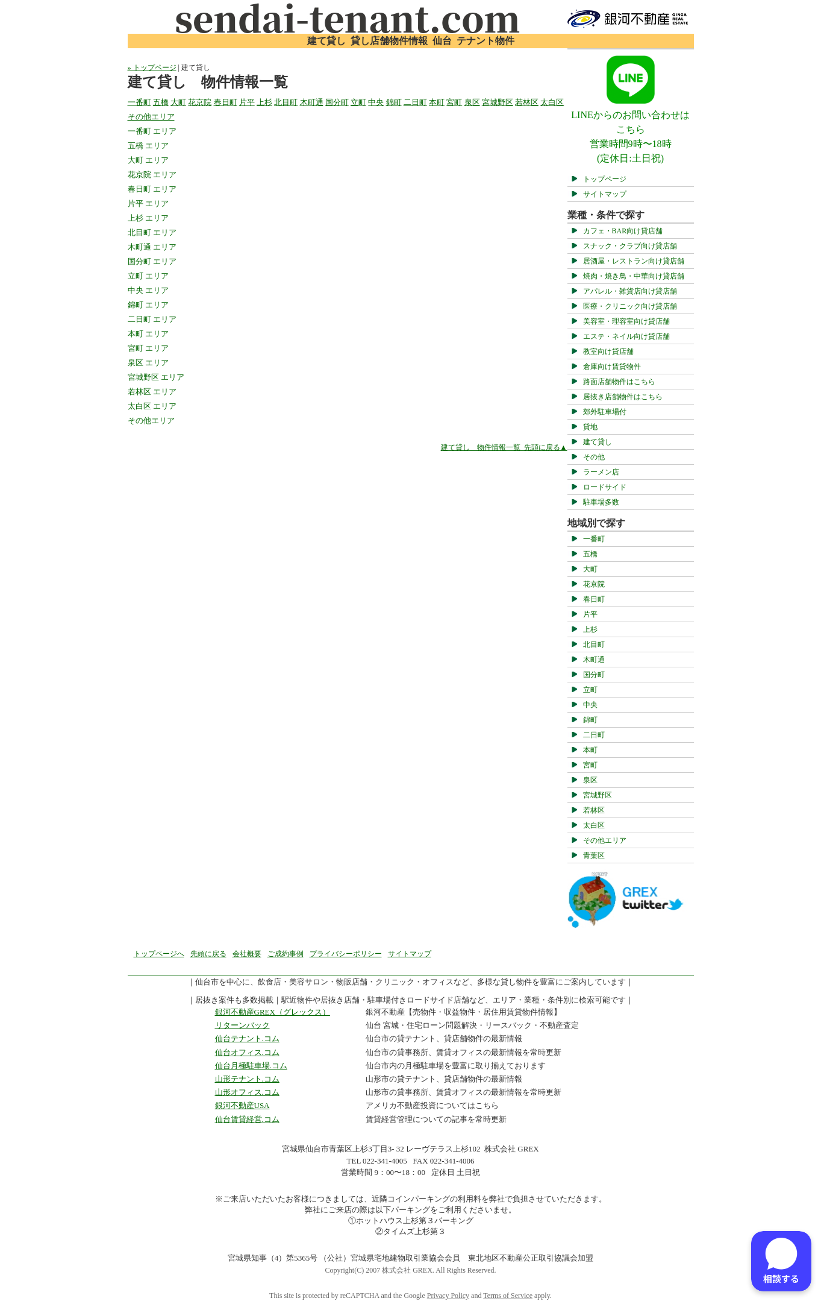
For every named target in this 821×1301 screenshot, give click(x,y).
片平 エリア (148, 203)
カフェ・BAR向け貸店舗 (623, 231)
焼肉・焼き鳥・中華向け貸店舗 (633, 276)
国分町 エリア (152, 261)
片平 (590, 614)
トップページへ (159, 954)
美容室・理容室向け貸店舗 (626, 321)
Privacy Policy (448, 1295)
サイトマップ (604, 194)
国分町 (594, 674)
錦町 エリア (148, 304)
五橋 (590, 554)
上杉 (590, 629)
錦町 (590, 720)
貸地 (590, 427)
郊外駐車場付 (604, 412)
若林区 (594, 810)
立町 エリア (148, 275)
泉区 (590, 780)
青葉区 (594, 855)
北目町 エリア (152, 232)
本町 (590, 750)
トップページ (604, 179)
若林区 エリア (152, 391)
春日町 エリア (152, 189)
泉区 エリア (148, 362)
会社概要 (247, 954)
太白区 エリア (152, 406)
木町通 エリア (152, 246)
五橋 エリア (148, 145)
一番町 (594, 539)
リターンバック (242, 1025)
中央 (590, 705)
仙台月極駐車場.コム (251, 1065)
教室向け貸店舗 (608, 351)
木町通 (594, 659)
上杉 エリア (148, 217)
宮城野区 (597, 795)
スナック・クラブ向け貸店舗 (630, 246)
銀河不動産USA (242, 1105)
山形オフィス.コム (247, 1092)
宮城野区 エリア (156, 377)
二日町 (594, 735)
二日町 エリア (152, 319)
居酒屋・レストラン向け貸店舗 (633, 261)
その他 (594, 457)
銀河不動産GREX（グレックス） (272, 1011)
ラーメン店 (601, 472)
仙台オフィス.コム (247, 1052)
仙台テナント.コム (247, 1038)
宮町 (590, 765)
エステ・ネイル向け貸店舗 (626, 336)
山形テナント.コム (247, 1078)
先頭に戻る (208, 954)
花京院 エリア (152, 174)
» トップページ (152, 67)
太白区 (594, 825)
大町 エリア (148, 160)
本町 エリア (148, 333)
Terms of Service (507, 1295)
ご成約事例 (285, 954)
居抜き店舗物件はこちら (623, 396)
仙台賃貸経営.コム (247, 1119)
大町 (590, 569)
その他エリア (604, 840)
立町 (590, 689)
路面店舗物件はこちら (619, 381)
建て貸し (597, 442)
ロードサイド (604, 487)
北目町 (594, 644)
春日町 (594, 599)
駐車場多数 (601, 502)
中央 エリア (148, 290)
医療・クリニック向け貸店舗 (630, 306)
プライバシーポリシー (346, 954)
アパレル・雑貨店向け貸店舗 (630, 291)
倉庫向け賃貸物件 (612, 366)
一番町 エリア (152, 131)
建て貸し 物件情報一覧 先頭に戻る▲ (504, 447)
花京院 (594, 584)
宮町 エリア (148, 348)
